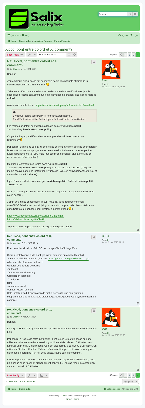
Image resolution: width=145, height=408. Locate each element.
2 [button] (129, 54)
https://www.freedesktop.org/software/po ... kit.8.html (35, 215)
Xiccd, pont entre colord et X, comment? (38, 49)
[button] (121, 54)
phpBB (63, 396)
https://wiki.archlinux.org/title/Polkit (26, 219)
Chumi (104, 80)
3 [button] (133, 54)
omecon (105, 236)
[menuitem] (25, 35)
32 (108, 84)
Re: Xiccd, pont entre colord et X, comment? (32, 63)
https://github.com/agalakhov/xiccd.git (68, 258)
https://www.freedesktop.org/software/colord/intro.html (64, 105)
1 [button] (125, 54)
